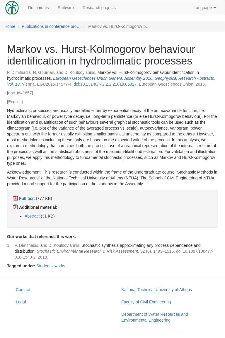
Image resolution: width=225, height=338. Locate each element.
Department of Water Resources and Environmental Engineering (154, 317)
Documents (38, 7)
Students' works (50, 266)
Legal (21, 302)
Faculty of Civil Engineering (146, 302)
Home (9, 26)
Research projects (99, 7)
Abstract (32, 216)
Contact (23, 289)
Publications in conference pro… (51, 26)
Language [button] (205, 7)
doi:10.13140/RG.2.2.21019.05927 (105, 84)
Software (66, 7)
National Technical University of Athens (156, 289)
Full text (27, 198)
